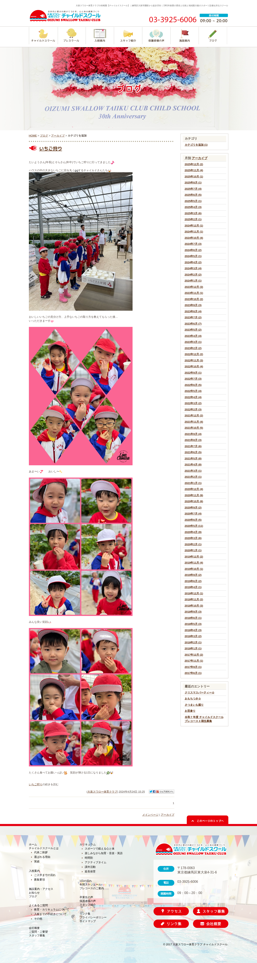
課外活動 (90, 866)
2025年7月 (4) (193, 188)
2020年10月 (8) (194, 501)
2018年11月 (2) (194, 599)
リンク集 (85, 913)
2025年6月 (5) (193, 194)
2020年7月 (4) (193, 513)
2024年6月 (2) (193, 250)
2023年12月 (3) (194, 286)
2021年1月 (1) (193, 483)
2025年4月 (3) (193, 207)
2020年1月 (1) (193, 550)
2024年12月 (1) (194, 225)
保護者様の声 (88, 901)
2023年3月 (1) (193, 342)
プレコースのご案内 (92, 888)
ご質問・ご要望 (38, 931)
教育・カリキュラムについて (51, 909)
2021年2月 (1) (193, 476)
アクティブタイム (95, 862)
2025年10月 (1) (194, 176)
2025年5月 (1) (193, 201)
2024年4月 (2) (193, 262)
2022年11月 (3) (194, 360)
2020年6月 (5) (193, 519)
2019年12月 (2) (194, 556)
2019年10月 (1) (194, 568)
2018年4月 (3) (193, 630)
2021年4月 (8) (193, 464)
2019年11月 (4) (194, 562)
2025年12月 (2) (194, 164)
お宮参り (190, 710)
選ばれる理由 (42, 856)
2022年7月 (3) (193, 378)
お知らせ (34, 892)
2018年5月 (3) (193, 624)
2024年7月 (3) (193, 243)
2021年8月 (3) (193, 440)
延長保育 (90, 871)
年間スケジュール (90, 884)
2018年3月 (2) (193, 636)
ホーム (33, 844)
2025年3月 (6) (193, 213)
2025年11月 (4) (194, 170)
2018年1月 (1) (193, 648)
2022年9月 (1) (193, 372)
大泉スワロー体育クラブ (102, 791)
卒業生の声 (86, 897)
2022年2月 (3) (193, 409)
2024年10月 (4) (194, 237)
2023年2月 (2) (193, 348)
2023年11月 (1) (194, 292)
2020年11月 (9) (194, 495)
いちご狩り (50, 148)
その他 (38, 918)
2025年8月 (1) (193, 182)
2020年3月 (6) (193, 538)
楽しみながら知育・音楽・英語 (104, 853)
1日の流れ (86, 880)
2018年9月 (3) (193, 611)
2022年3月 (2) (193, 403)
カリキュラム (88, 844)
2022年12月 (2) (194, 354)
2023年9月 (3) (193, 305)
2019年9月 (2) (193, 574)
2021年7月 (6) (193, 446)
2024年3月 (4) (193, 268)
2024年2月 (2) (193, 274)
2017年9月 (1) (193, 667)
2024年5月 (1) (193, 256)
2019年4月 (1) (193, 587)
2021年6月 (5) (193, 452)
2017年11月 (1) (194, 660)
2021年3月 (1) (193, 470)
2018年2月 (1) (193, 642)
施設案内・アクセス (41, 888)
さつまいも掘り (194, 704)
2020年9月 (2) (193, 507)
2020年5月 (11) (194, 525)
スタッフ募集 (37, 935)
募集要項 (39, 879)
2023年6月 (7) (193, 323)
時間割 (89, 857)
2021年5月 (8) (193, 458)
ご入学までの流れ (45, 875)
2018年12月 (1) (194, 593)
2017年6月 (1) (193, 673)
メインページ (150, 814)
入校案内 (34, 870)
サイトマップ (88, 921)
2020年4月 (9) (193, 532)
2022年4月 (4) (193, 397)
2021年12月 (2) (194, 415)
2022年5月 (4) (193, 391)
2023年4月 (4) (193, 335)
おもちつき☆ (193, 698)
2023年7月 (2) (193, 317)
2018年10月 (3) (194, 605)
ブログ (44, 135)
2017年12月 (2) (194, 654)
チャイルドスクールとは (44, 848)
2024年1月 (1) (193, 280)
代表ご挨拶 (41, 852)
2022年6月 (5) (193, 385)
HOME (33, 135)
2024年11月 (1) (194, 231)
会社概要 (34, 928)
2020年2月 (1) (193, 544)
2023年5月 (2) (193, 329)
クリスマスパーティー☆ (199, 692)
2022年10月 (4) (194, 366)
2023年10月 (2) (194, 299)
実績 (36, 861)
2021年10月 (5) (194, 427)
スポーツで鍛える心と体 (99, 848)
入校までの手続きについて (50, 914)
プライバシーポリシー (93, 917)
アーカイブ (199, 158)
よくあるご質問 (38, 905)
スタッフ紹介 (88, 904)
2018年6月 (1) (193, 617)
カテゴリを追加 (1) (196, 144)
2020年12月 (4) (194, 489)
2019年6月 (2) (193, 581)
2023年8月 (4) (193, 311)
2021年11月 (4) (194, 421)
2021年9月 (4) (193, 434)
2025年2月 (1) (193, 219)
